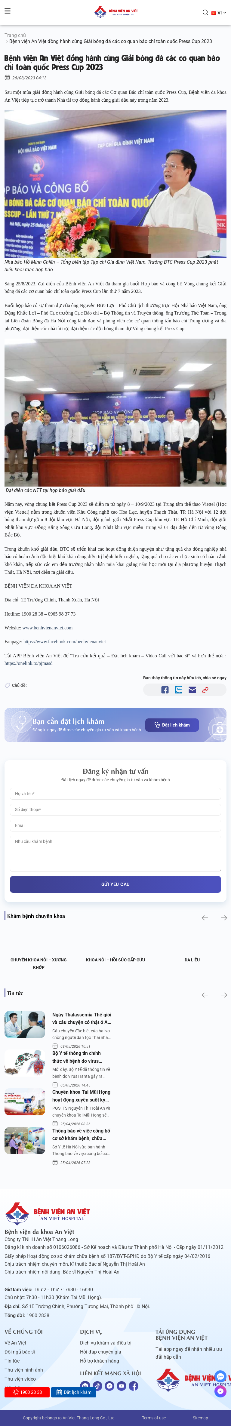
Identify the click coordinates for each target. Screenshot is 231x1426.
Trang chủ (15, 35)
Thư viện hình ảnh (24, 1370)
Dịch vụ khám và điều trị (105, 1343)
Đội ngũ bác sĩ (20, 1352)
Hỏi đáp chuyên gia (100, 1352)
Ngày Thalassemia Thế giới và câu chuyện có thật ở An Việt (81, 1019)
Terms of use (154, 1417)
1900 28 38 (27, 1392)
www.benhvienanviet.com (48, 627)
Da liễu (192, 959)
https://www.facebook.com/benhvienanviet (65, 641)
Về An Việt (15, 1343)
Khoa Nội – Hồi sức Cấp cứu (115, 959)
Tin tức (12, 1361)
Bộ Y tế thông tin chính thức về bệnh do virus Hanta (76, 1057)
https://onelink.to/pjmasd (29, 663)
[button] (204, 917)
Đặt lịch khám (172, 725)
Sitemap (200, 1417)
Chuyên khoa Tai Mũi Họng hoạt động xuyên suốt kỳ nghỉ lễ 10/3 (81, 1096)
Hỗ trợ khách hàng (99, 1361)
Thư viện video (20, 1379)
